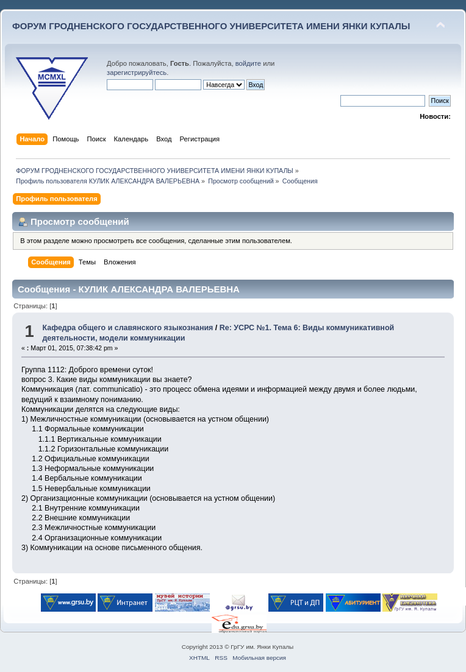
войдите (248, 63)
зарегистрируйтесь (137, 72)
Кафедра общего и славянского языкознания (127, 328)
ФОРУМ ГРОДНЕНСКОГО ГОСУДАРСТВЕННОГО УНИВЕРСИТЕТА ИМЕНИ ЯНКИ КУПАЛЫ (211, 26)
